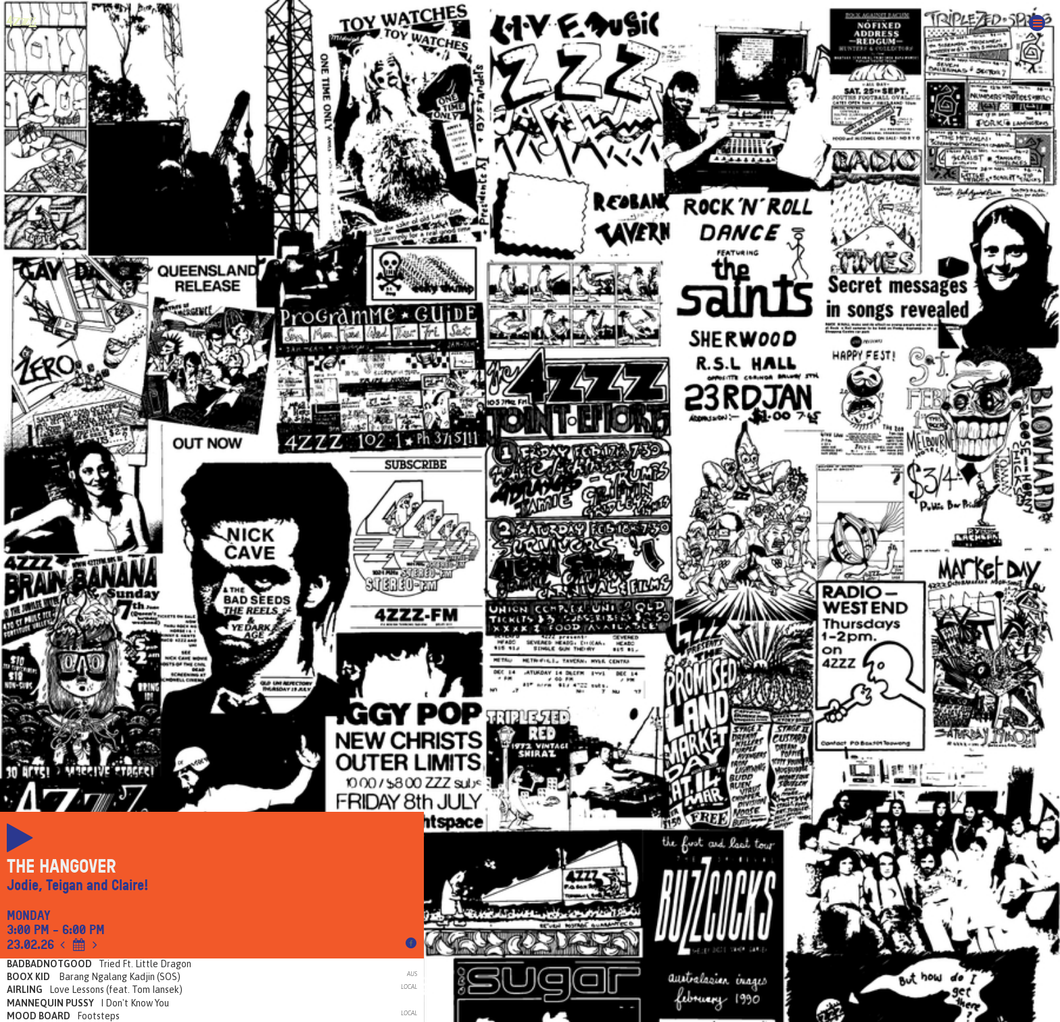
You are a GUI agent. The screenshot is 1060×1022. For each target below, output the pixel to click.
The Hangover (61, 866)
